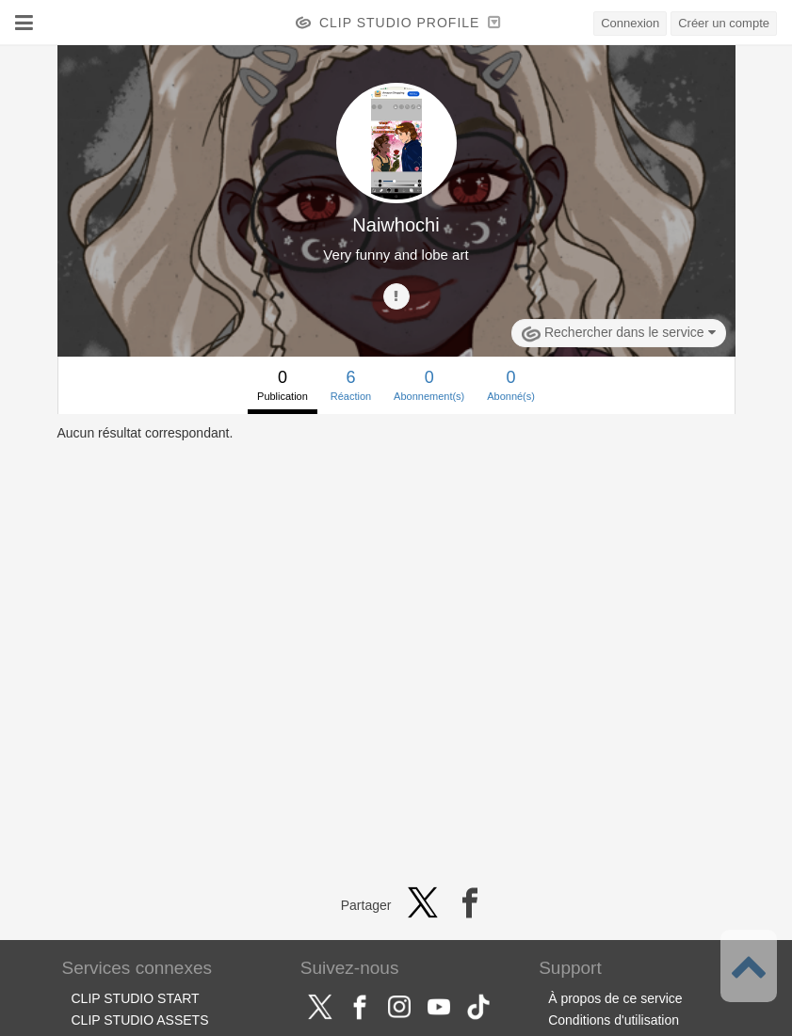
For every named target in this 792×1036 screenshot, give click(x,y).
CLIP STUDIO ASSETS (140, 1020)
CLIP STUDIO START (136, 998)
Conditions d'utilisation (613, 1020)
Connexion (630, 23)
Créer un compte (723, 23)
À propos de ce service (615, 998)
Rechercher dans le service (618, 334)
